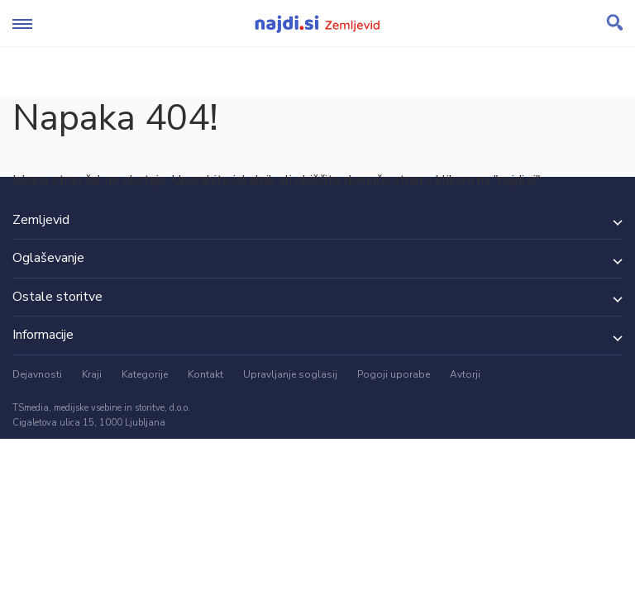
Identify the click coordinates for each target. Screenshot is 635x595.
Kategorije (145, 374)
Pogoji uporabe (393, 374)
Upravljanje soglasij (290, 374)
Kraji (92, 374)
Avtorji (465, 374)
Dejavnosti (37, 374)
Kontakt (205, 374)
